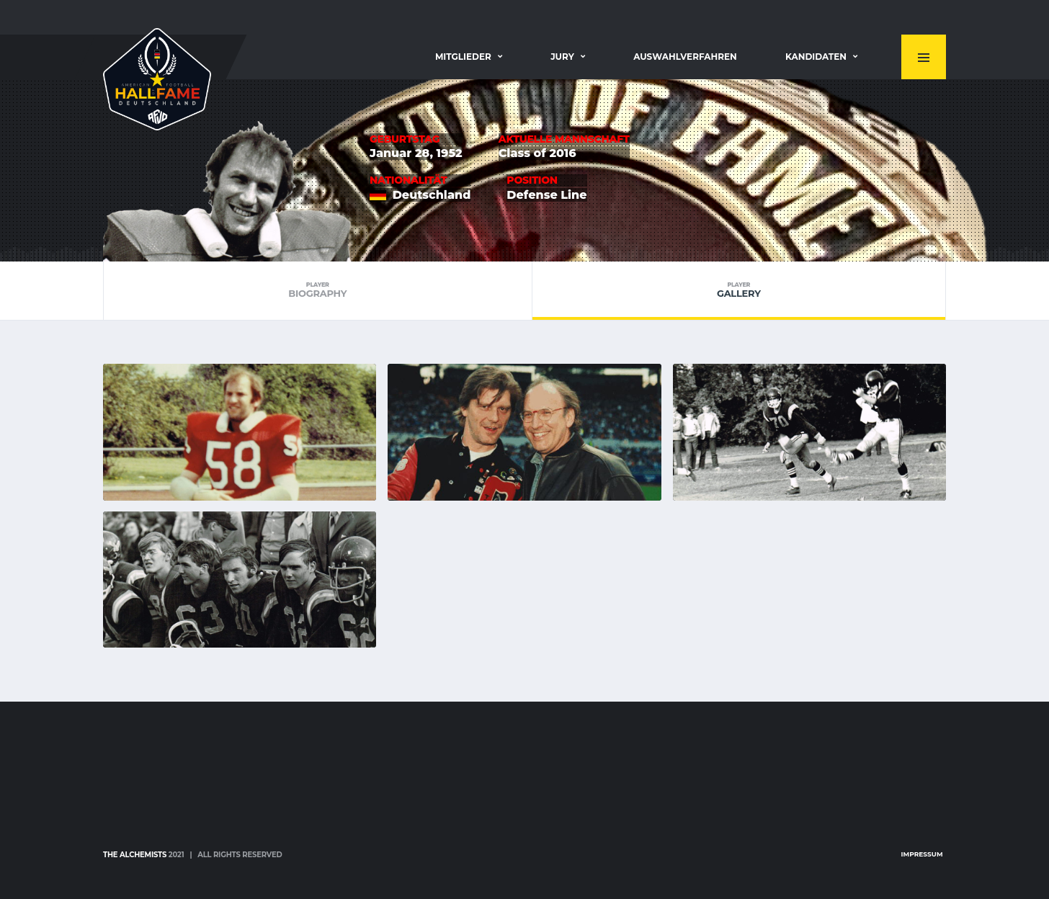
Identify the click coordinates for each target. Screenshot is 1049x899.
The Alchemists (134, 854)
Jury (562, 56)
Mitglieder (463, 56)
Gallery (739, 290)
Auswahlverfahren (685, 56)
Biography (317, 290)
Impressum (922, 854)
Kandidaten (816, 56)
